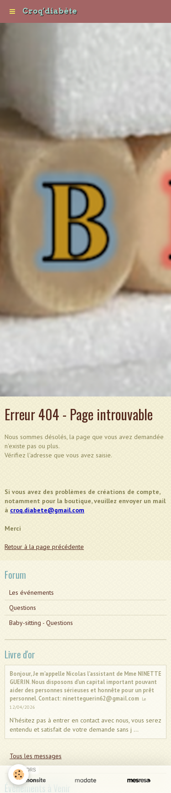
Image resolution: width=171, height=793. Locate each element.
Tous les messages (36, 756)
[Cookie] (18, 774)
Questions (22, 607)
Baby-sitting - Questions (41, 623)
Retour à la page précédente (44, 547)
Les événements (31, 592)
